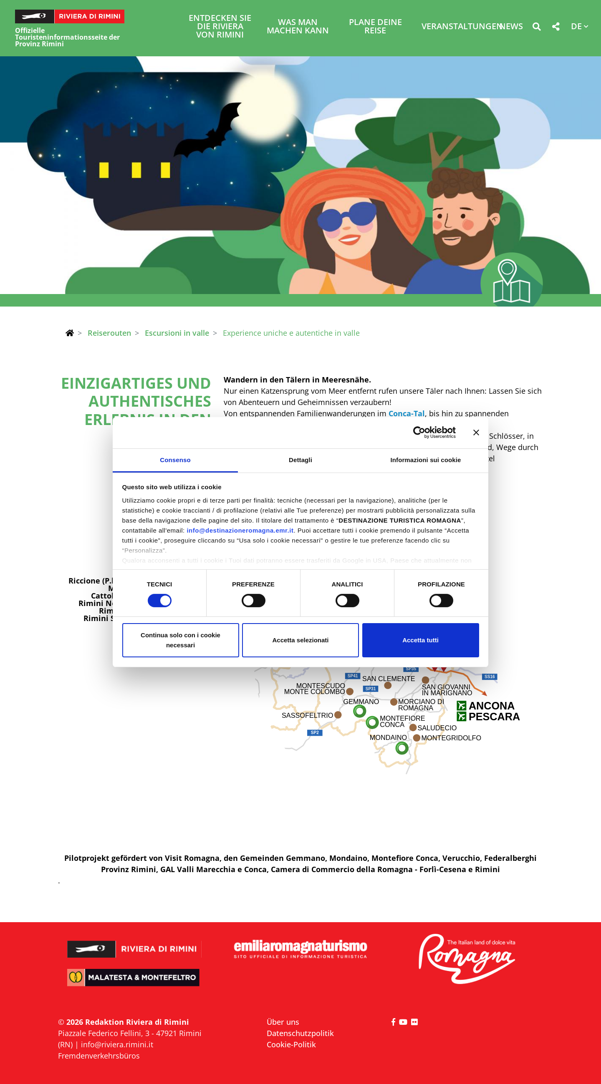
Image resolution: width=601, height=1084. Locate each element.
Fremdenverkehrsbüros (99, 1056)
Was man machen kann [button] (298, 27)
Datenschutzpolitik (300, 1033)
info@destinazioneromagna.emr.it (240, 529)
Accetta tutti (420, 640)
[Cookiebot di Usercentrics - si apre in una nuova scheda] (419, 432)
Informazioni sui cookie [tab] (426, 459)
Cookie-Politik (291, 1044)
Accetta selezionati (300, 640)
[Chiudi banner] (476, 432)
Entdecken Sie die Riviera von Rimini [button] (220, 27)
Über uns (283, 1022)
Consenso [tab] (175, 459)
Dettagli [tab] (300, 459)
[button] (536, 28)
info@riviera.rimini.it (117, 1044)
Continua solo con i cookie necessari (180, 640)
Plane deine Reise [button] (375, 27)
